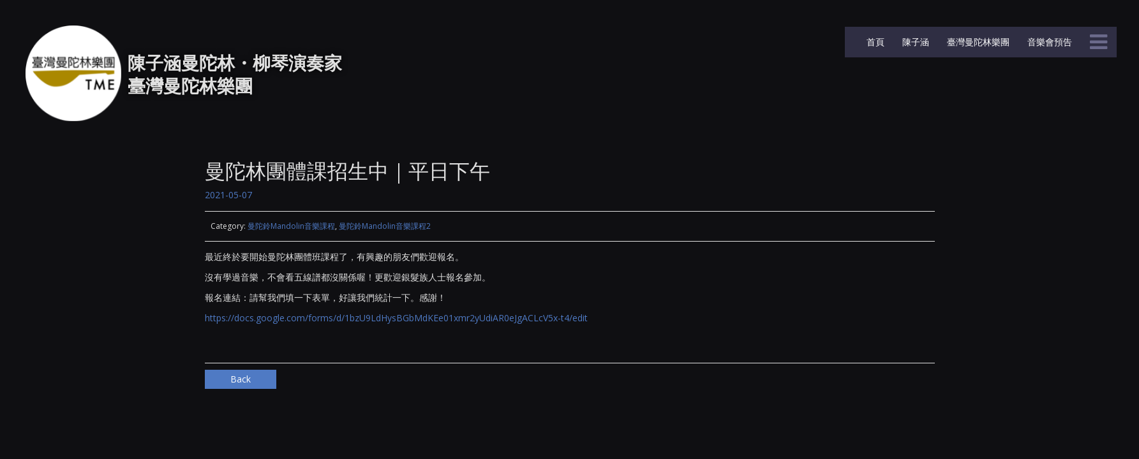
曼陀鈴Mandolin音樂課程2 (385, 226)
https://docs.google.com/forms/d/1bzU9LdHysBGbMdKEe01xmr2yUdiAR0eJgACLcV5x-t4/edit (396, 318)
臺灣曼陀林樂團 (976, 42)
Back (240, 379)
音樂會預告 (1048, 42)
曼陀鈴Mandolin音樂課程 (291, 226)
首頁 (874, 42)
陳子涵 (914, 42)
